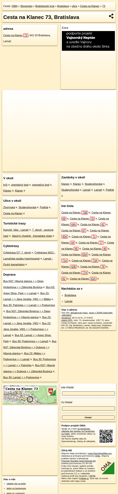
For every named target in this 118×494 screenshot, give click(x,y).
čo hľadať (67, 402)
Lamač (87, 190)
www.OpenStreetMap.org (100, 453)
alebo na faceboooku (16, 488)
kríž (5, 184)
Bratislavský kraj (44, 6)
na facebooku (83, 429)
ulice (74, 6)
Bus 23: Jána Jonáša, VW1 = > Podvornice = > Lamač (27, 329)
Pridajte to (84, 478)
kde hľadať (67, 387)
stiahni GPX (67, 320)
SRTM (92, 476)
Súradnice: (66, 318)
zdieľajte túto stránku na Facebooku (78, 431)
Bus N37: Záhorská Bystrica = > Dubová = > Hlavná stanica (29, 347)
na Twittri (65, 434)
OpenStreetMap (49, 169)
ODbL (97, 456)
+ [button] (8, 95)
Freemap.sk (66, 169)
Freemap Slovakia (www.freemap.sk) (78, 461)
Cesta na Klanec (89, 6)
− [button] (8, 100)
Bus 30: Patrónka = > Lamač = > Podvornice (29, 305)
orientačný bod (19, 184)
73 (103, 6)
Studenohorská (27, 207)
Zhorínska (9, 207)
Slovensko (26, 6)
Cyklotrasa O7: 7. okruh (17, 252)
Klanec (7, 190)
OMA (15, 6)
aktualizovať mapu (79, 313)
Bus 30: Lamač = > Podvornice (21, 377)
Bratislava (63, 6)
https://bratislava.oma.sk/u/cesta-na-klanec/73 (96, 169)
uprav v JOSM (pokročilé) (100, 313)
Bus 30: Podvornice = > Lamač (30, 341)
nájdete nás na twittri (16, 483)
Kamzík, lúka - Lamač (16, 230)
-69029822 (66, 315)
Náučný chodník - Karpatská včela (32, 236)
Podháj (44, 207)
